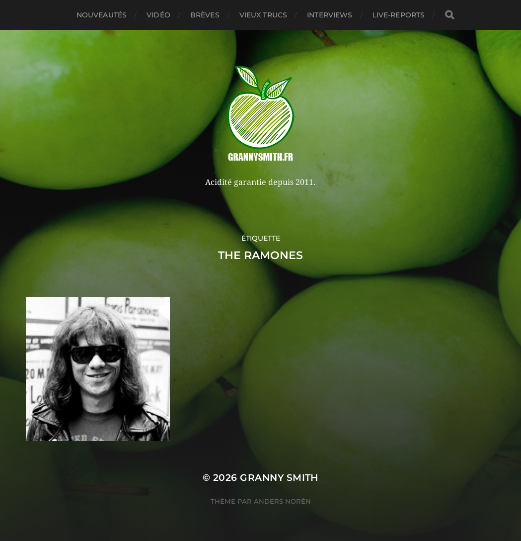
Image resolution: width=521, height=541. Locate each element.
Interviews (329, 14)
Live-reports (398, 14)
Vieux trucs (263, 14)
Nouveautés (101, 14)
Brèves (205, 14)
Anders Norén (282, 501)
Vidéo (158, 14)
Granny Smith (279, 477)
